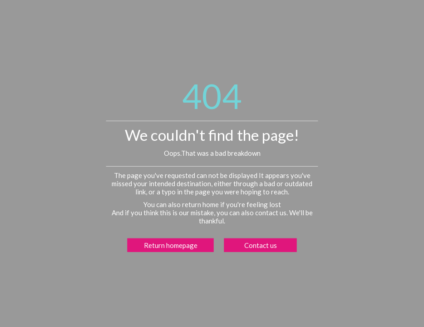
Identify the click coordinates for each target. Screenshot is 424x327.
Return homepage (170, 245)
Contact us (260, 245)
